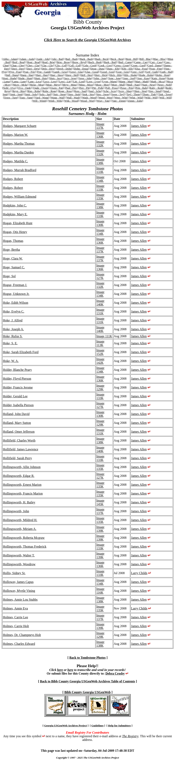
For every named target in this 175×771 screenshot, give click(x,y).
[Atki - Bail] (57, 58)
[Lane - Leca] (34, 81)
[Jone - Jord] (129, 78)
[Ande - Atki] (43, 58)
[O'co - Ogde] (24, 87)
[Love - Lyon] (93, 81)
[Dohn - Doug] (81, 68)
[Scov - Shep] (125, 91)
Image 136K (100, 134)
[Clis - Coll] (61, 65)
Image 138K (100, 161)
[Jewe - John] (85, 78)
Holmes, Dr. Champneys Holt (22, 635)
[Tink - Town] (164, 94)
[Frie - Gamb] (44, 71)
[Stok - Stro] (88, 94)
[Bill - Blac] (145, 58)
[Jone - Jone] (115, 78)
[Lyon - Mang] (109, 81)
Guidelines (97, 725)
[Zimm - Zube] (135, 100)
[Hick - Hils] (115, 75)
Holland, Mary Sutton (17, 422)
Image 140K (100, 302)
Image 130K (100, 223)
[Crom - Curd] (138, 65)
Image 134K (100, 178)
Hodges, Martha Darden (18, 152)
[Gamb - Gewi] (60, 71)
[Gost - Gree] (123, 71)
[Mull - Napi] (133, 84)
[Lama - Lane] (19, 81)
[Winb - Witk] (55, 100)
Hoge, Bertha (11, 249)
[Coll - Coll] (74, 65)
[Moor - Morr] (102, 84)
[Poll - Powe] (112, 87)
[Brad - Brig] (48, 62)
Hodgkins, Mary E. (15, 214)
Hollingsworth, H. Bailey (19, 502)
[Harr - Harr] (42, 75)
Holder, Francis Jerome (18, 387)
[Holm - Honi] (162, 75)
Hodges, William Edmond (19, 196)
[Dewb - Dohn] (64, 68)
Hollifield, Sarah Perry (17, 458)
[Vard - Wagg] (41, 97)
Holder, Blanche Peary (17, 369)
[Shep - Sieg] (140, 91)
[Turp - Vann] (26, 97)
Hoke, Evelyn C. (13, 311)
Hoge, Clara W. (13, 258)
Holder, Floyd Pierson (17, 378)
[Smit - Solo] (31, 94)
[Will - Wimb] (39, 100)
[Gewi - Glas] (76, 71)
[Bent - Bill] (131, 58)
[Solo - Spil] (45, 94)
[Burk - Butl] (110, 62)
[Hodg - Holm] (146, 75)
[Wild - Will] (151, 97)
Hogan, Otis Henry (15, 232)
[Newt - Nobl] (164, 84)
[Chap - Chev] (17, 65)
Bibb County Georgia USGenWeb (87, 692)
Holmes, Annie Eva (15, 608)
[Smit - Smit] (16, 94)
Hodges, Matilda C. (15, 161)
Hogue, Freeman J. (15, 285)
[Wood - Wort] (87, 100)
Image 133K (100, 170)
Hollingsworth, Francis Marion (23, 493)
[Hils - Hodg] (130, 75)
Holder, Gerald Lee (15, 396)
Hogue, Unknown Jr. (16, 294)
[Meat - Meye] (53, 84)
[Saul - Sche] (95, 91)
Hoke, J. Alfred (12, 320)
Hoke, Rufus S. (12, 336)
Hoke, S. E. (10, 343)
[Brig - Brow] (63, 62)
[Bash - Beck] (101, 58)
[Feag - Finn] (156, 68)
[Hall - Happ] (12, 75)
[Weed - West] (105, 97)
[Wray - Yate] (103, 100)
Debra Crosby (115, 673)
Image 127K (100, 276)
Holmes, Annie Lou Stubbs (20, 599)
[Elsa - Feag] (141, 68)
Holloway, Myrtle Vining (19, 590)
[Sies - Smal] (155, 91)
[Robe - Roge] (49, 91)
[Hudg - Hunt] (25, 78)
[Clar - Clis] (47, 65)
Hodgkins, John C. (15, 205)
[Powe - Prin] (127, 87)
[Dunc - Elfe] (113, 68)
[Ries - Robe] (34, 91)
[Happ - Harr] (27, 75)
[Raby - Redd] (156, 87)
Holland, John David (16, 414)
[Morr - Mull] (118, 84)
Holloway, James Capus (18, 582)
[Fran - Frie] (29, 71)
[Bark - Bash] (86, 58)
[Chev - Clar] (33, 65)
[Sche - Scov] (110, 91)
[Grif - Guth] (152, 71)
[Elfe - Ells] (127, 68)
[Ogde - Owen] (41, 87)
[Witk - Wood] (71, 100)
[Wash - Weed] (89, 97)
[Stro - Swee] (103, 94)
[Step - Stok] (74, 94)
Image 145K (100, 502)
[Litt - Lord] (78, 81)
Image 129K (100, 387)
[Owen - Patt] (56, 87)
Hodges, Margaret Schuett (19, 126)
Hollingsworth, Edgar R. (18, 476)
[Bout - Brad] (33, 62)
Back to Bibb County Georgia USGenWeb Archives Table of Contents (87, 681)
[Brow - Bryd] (79, 62)
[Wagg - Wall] (57, 97)
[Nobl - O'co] (9, 87)
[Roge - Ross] (65, 91)
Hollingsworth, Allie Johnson (22, 467)
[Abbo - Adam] (10, 58)
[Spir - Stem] (60, 94)
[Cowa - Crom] (121, 65)
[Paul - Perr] (71, 87)
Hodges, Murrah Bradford (19, 170)
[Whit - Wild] (136, 97)
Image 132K (100, 143)
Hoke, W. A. (11, 361)
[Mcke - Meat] (37, 84)
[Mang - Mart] (126, 81)
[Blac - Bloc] (159, 58)
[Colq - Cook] (89, 65)
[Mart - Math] (141, 81)
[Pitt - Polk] (97, 87)
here (60, 670)
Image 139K (100, 528)
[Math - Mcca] (157, 81)
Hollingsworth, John (16, 511)
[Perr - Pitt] (84, 87)
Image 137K (100, 125)
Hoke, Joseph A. (13, 329)
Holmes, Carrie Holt (16, 626)
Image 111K (104, 336)
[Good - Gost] (107, 71)
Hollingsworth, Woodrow (19, 564)
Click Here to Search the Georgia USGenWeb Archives (87, 40)
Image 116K (100, 590)
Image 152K (100, 352)
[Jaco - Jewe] (70, 78)
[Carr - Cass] (156, 62)
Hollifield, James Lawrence (20, 449)
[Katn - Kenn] (158, 78)
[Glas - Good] (91, 71)
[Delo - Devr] (48, 68)
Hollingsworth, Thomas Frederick (24, 546)
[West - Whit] (121, 97)
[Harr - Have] (57, 75)
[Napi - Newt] (148, 84)
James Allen (139, 126)
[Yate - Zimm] (118, 100)
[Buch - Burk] (94, 62)
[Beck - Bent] (117, 58)
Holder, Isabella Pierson (18, 405)
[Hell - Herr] (86, 75)
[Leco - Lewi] (50, 81)
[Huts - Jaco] (56, 78)
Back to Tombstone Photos (87, 657)
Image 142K (100, 360)
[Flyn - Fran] (15, 71)
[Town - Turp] (10, 97)
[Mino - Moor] (86, 84)
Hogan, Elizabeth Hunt (17, 223)
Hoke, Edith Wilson (15, 302)
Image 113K (100, 343)
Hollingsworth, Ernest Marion (22, 484)
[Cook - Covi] (105, 65)
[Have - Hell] (72, 75)
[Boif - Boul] (19, 62)
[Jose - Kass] (143, 78)
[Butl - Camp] (125, 62)
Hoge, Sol (9, 276)
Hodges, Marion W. (15, 134)
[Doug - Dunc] (97, 68)
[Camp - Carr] (141, 62)
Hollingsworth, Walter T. (19, 555)
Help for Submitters (119, 725)
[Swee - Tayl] (118, 94)
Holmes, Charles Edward (19, 643)
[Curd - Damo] (154, 65)
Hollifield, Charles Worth (19, 440)
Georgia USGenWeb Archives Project (65, 725)
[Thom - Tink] (149, 94)
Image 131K (100, 311)
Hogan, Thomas (13, 240)
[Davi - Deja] (33, 68)
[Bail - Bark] (71, 58)
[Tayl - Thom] (133, 94)
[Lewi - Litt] (65, 81)
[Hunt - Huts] (41, 78)
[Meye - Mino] (69, 84)
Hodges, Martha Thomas (19, 143)
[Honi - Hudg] (9, 78)
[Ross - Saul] (80, 91)
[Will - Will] (165, 97)
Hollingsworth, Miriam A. (19, 529)
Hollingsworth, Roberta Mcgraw (24, 537)
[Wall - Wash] (73, 97)
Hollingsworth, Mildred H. (20, 520)
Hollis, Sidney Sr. (14, 573)
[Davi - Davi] (18, 68)
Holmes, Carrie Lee (15, 617)
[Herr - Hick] (101, 75)
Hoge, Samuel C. (14, 267)
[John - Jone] (100, 78)
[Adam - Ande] (27, 58)
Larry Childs (139, 573)
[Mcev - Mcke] (20, 84)
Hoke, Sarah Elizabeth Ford (21, 352)
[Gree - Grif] (137, 71)
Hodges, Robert (13, 179)
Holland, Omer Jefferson (19, 431)
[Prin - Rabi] (141, 87)
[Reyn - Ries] (19, 91)
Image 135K (100, 196)
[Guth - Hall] (166, 71)
